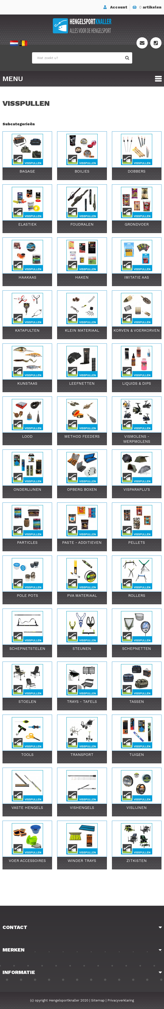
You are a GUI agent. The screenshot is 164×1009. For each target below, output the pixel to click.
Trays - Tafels (82, 701)
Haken (82, 277)
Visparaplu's (136, 489)
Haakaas (27, 277)
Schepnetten (136, 648)
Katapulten (27, 330)
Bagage (27, 171)
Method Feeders (82, 436)
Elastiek (27, 224)
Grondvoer (137, 224)
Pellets (136, 542)
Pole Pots (27, 595)
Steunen (82, 648)
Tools (27, 754)
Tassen (136, 701)
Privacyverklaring (120, 1000)
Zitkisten (136, 860)
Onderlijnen (27, 489)
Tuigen (136, 754)
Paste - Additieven (82, 542)
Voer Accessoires (27, 860)
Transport (81, 754)
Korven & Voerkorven (136, 330)
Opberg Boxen (82, 489)
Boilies (82, 171)
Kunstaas (27, 383)
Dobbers (136, 171)
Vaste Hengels (27, 807)
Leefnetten (82, 383)
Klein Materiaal (82, 330)
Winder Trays (82, 860)
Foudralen (82, 224)
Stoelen (27, 701)
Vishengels (82, 807)
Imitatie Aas (136, 277)
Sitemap (98, 1000)
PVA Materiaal (82, 595)
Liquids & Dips (136, 383)
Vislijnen (136, 807)
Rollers (136, 595)
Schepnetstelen (27, 648)
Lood (27, 436)
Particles (27, 542)
